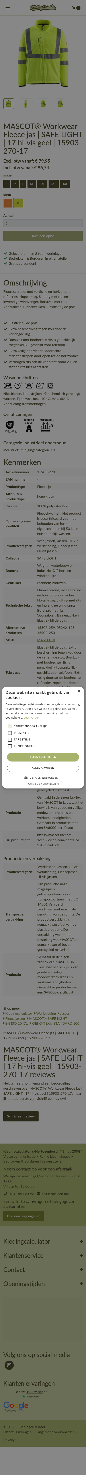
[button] (42, 777)
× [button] (78, 691)
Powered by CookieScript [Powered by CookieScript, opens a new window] (43, 783)
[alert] (43, 737)
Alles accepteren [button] (43, 757)
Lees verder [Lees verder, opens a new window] (31, 717)
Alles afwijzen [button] (43, 768)
